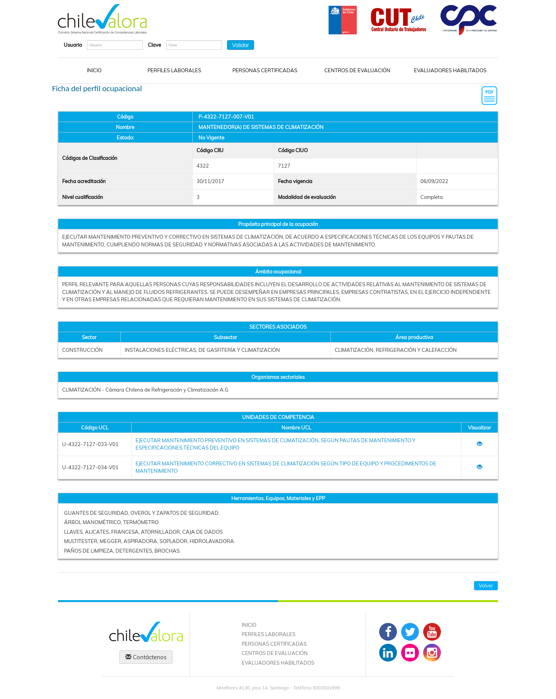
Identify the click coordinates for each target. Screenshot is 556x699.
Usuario (73, 45)
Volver (486, 585)
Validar (240, 45)
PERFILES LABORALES (174, 70)
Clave (154, 45)
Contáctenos (145, 657)
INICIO (94, 70)
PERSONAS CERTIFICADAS (264, 70)
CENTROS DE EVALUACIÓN (357, 70)
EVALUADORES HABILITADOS (450, 70)
